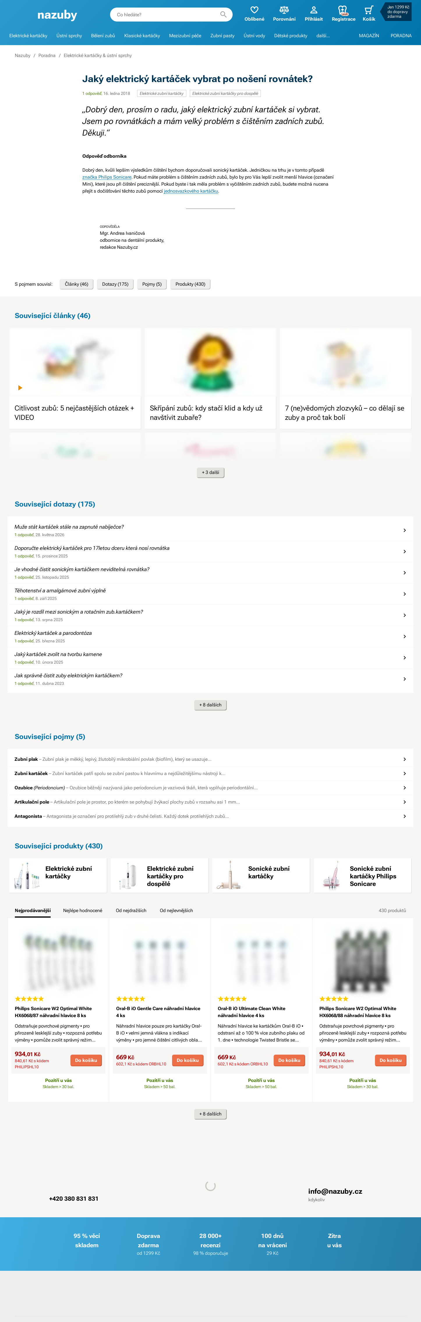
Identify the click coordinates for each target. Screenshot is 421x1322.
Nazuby (22, 55)
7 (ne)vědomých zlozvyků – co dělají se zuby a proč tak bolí (344, 413)
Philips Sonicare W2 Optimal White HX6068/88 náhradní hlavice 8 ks (357, 1012)
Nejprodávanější (33, 910)
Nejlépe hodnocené (82, 910)
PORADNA (401, 35)
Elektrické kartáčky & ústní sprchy (98, 55)
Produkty (190, 284)
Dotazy (115, 284)
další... (323, 35)
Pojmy (152, 284)
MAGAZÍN (369, 35)
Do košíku (86, 1060)
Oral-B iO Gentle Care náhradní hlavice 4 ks (158, 1012)
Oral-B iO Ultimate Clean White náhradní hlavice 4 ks (251, 1012)
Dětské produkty (290, 35)
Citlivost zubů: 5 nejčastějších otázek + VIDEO (74, 413)
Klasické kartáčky (142, 35)
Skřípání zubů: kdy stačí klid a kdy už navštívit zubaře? (206, 413)
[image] (75, 362)
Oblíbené (254, 13)
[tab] (32, 912)
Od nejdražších (131, 910)
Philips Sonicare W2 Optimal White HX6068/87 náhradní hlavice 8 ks (53, 1012)
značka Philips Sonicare (106, 177)
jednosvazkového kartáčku (191, 191)
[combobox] (171, 15)
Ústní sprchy (69, 35)
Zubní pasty (222, 35)
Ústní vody (254, 35)
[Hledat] (223, 14)
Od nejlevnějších (176, 910)
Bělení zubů (103, 35)
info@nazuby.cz (335, 1191)
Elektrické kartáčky (28, 35)
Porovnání (284, 13)
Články (76, 284)
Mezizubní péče (185, 35)
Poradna (47, 55)
